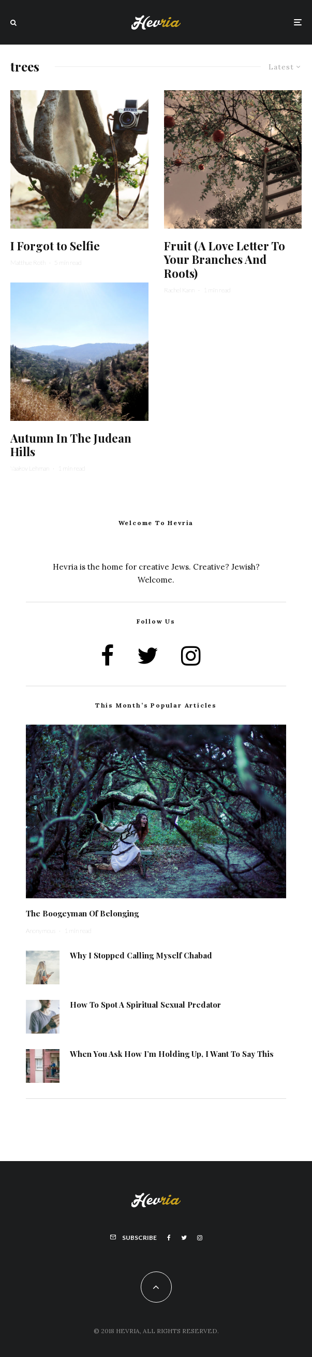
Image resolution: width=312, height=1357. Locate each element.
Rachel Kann (179, 290)
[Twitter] (184, 1237)
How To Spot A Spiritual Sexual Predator (145, 1005)
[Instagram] (199, 1237)
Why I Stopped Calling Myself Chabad (141, 955)
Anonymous (40, 931)
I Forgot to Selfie (55, 245)
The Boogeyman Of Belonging (82, 913)
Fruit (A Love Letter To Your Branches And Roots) (224, 259)
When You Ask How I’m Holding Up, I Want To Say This (172, 1058)
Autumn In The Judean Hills (70, 445)
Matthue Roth (28, 262)
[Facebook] (169, 1237)
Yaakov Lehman (29, 468)
